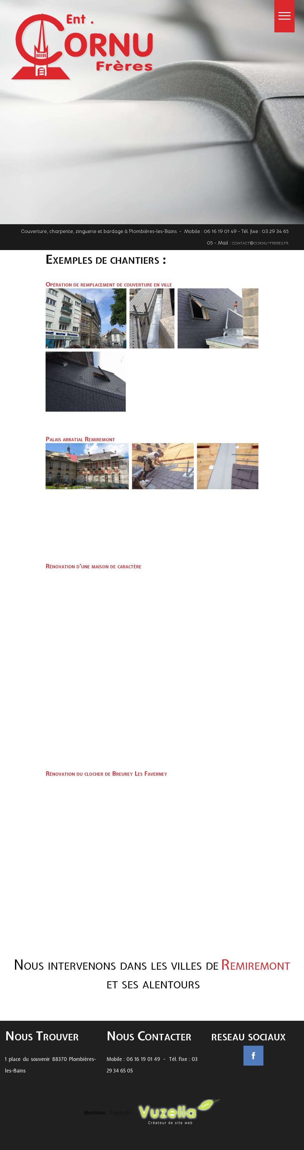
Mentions (95, 1112)
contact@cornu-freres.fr (260, 251)
